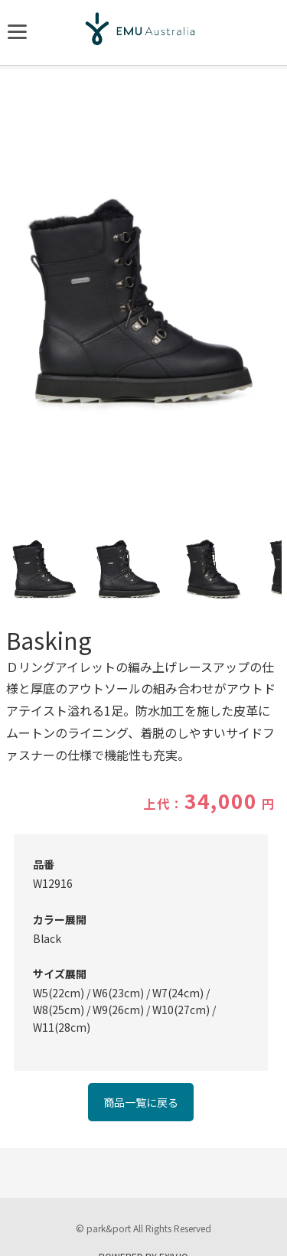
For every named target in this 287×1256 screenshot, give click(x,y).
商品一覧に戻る (140, 1102)
